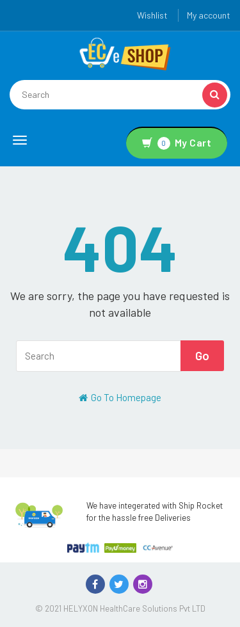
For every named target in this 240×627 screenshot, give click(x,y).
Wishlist (152, 15)
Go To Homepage (120, 397)
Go (202, 355)
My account (208, 15)
